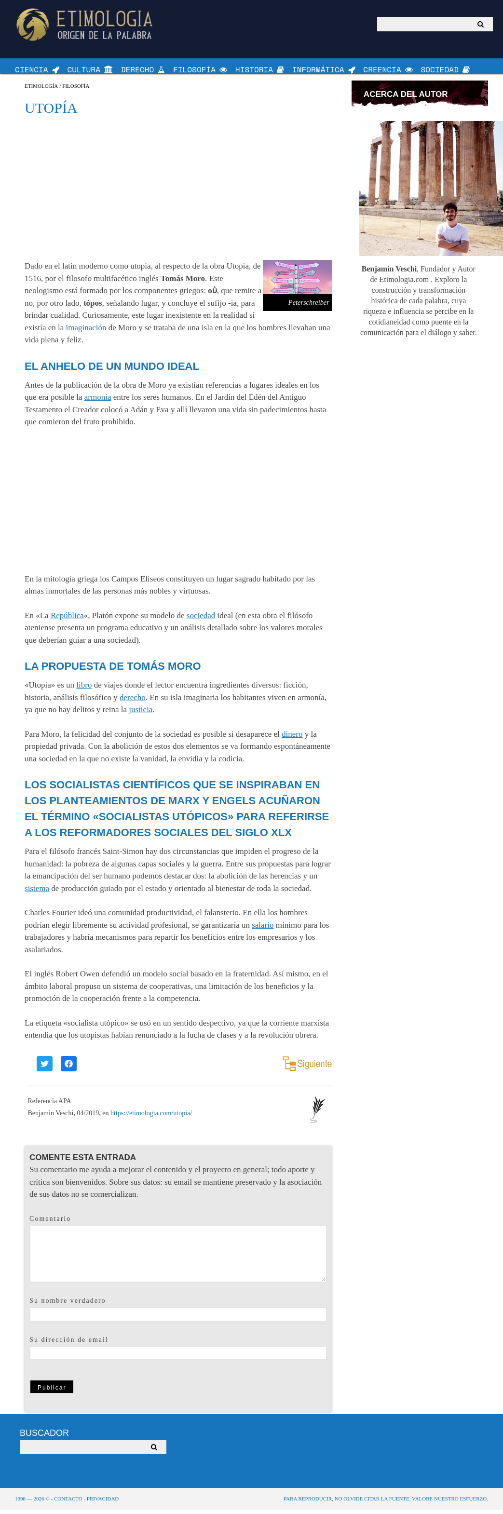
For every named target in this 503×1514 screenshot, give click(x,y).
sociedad (201, 619)
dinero (292, 738)
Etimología (41, 90)
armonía (97, 401)
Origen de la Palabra (86, 24)
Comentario (50, 1223)
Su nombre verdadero (67, 1305)
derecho (133, 701)
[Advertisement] (178, 192)
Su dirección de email (69, 1344)
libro (84, 689)
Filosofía (75, 90)
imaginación (86, 332)
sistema (37, 892)
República (67, 619)
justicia (140, 713)
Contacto (68, 1503)
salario (262, 929)
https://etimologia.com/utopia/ (151, 1117)
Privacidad (103, 1503)
